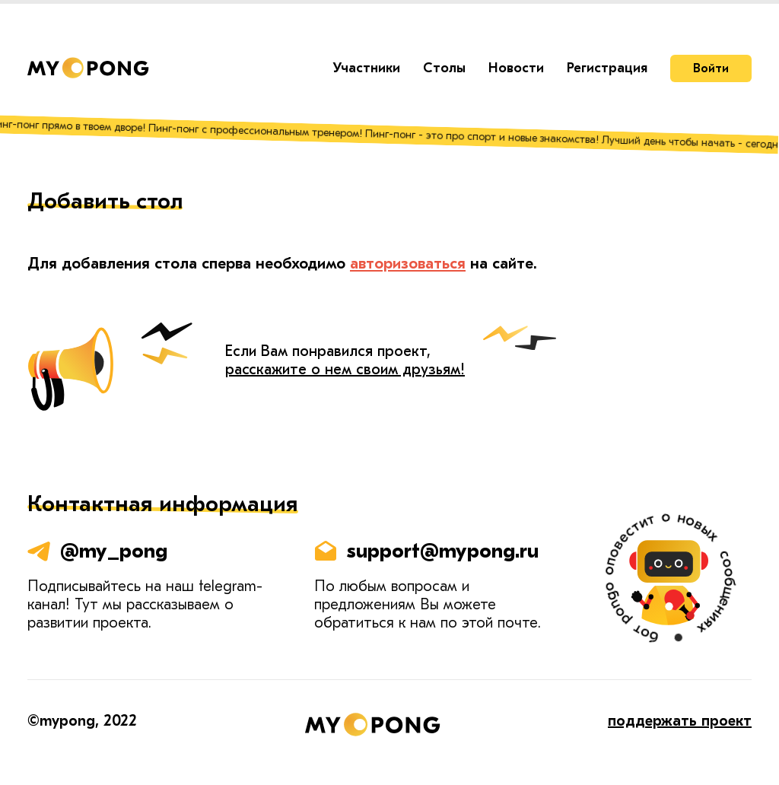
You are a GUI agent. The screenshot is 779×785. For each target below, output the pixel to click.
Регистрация (607, 68)
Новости (516, 68)
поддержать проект (680, 720)
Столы (444, 68)
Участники (366, 68)
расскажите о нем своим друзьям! (345, 369)
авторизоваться (408, 263)
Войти (711, 68)
